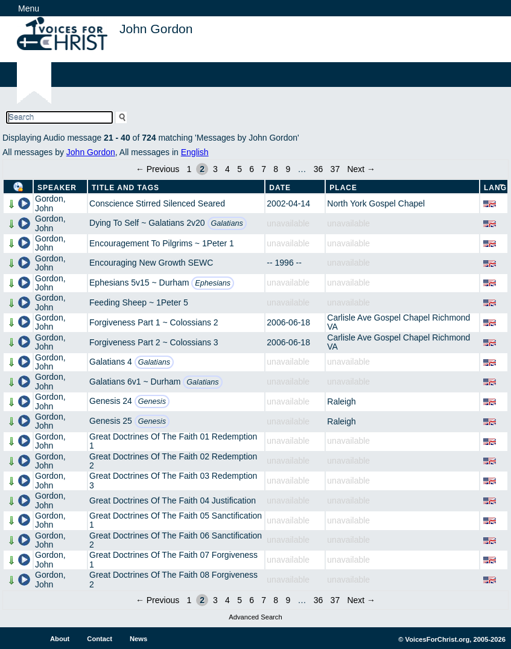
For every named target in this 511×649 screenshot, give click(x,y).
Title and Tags (125, 188)
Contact (99, 638)
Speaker (57, 188)
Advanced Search (255, 617)
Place (343, 188)
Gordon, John (50, 203)
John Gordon (90, 152)
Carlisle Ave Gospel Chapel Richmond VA (398, 322)
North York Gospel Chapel (376, 203)
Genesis (152, 401)
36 (318, 169)
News (138, 638)
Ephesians (212, 283)
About (59, 638)
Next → (361, 169)
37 (335, 169)
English (195, 152)
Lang (495, 188)
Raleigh (341, 401)
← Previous (157, 169)
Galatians (227, 223)
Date (280, 188)
